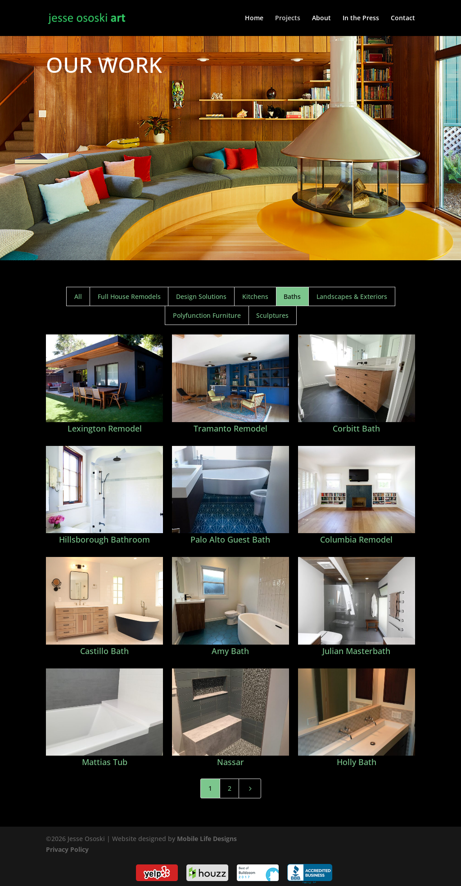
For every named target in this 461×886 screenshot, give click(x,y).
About (321, 18)
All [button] (78, 296)
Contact (403, 18)
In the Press (361, 18)
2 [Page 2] (229, 788)
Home (254, 18)
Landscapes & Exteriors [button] (351, 296)
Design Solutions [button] (201, 296)
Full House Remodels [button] (129, 296)
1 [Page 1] (210, 788)
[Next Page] (250, 788)
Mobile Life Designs (207, 838)
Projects (287, 18)
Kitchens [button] (255, 296)
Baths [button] (292, 296)
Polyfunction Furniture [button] (207, 315)
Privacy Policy (67, 849)
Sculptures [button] (272, 315)
